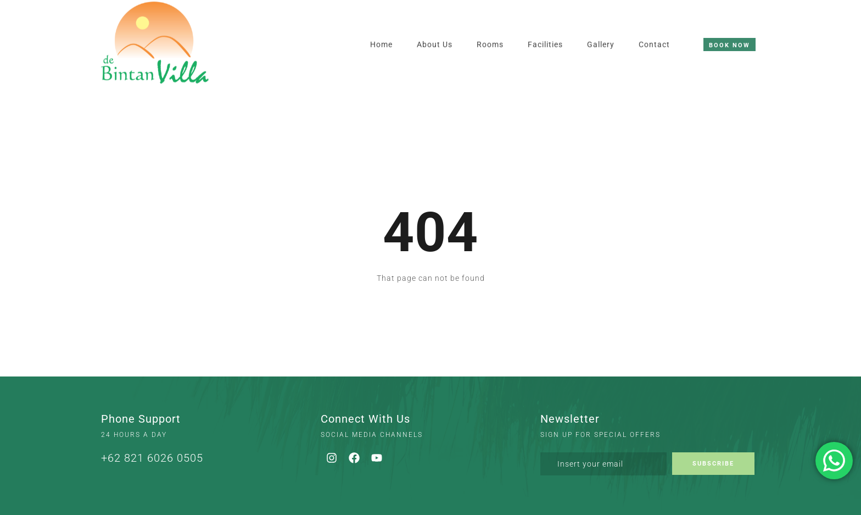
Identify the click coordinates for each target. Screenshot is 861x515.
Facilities (545, 26)
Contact (654, 26)
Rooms (490, 26)
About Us (434, 26)
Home (381, 26)
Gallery (600, 26)
